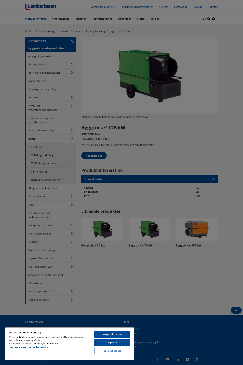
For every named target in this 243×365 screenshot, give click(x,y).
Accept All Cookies (112, 334)
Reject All (112, 342)
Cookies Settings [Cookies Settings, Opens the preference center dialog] (112, 350)
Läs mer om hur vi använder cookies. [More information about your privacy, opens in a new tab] (29, 347)
